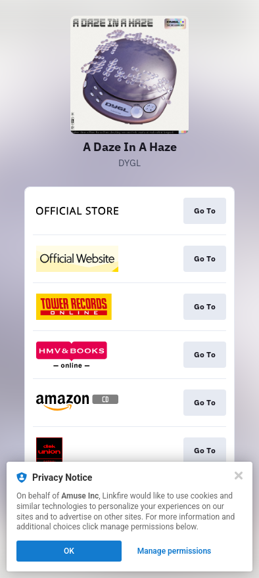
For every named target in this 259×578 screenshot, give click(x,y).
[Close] (238, 475)
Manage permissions (174, 551)
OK (69, 551)
